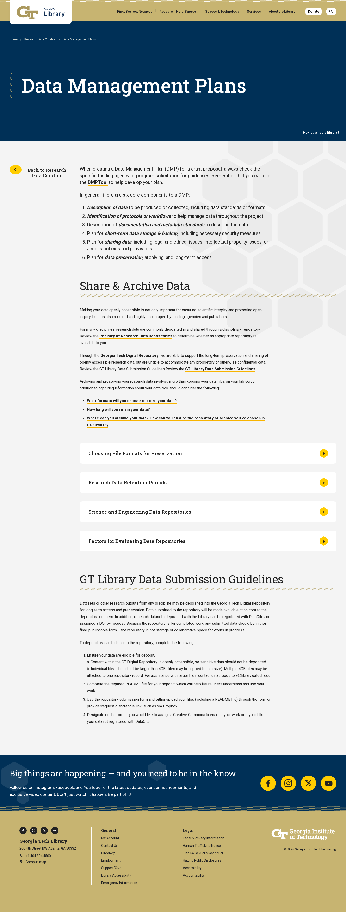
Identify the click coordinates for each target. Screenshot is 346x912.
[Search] (331, 11)
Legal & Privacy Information (203, 838)
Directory (108, 853)
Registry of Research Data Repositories (135, 336)
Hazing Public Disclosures (202, 860)
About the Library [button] (282, 11)
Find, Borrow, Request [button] (134, 11)
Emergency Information (119, 883)
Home (14, 39)
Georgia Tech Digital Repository (129, 355)
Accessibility (192, 868)
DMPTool (98, 182)
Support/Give (111, 868)
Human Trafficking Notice (202, 845)
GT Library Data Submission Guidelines (220, 369)
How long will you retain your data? (118, 409)
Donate (313, 11)
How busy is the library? (321, 132)
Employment (111, 860)
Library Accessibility (116, 875)
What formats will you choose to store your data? (132, 401)
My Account (110, 838)
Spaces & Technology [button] (222, 11)
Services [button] (254, 11)
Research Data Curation (40, 39)
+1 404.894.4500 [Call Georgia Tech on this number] (35, 856)
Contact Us (109, 845)
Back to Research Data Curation (47, 172)
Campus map (32, 862)
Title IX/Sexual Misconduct (203, 853)
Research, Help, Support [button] (178, 11)
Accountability (193, 875)
